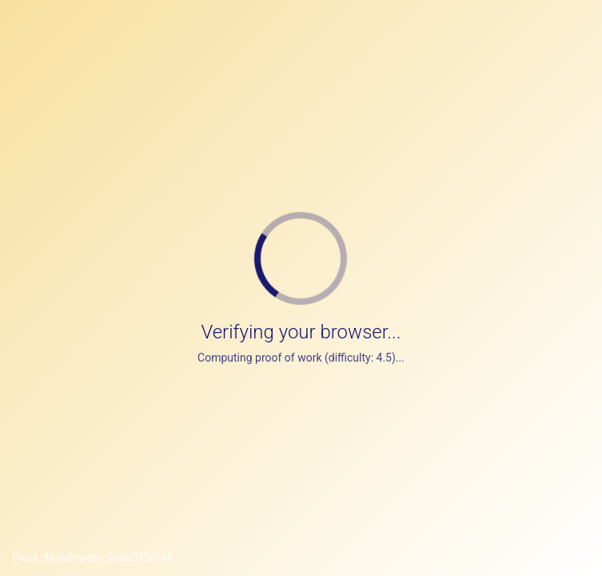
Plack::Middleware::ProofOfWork (92, 557)
